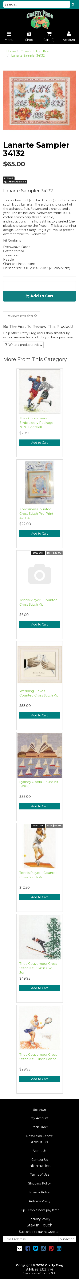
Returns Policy (39, 1201)
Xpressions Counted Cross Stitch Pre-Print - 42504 (37, 513)
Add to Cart (40, 296)
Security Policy (39, 1219)
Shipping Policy (39, 1183)
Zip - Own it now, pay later (39, 1210)
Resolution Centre (39, 1136)
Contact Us (39, 1160)
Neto (53, 1273)
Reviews (22, 316)
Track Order (39, 1127)
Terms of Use (39, 1174)
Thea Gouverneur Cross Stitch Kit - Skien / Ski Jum (38, 968)
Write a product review (23, 345)
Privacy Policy (39, 1192)
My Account (39, 1118)
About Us (39, 1151)
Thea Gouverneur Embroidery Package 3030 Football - (36, 422)
